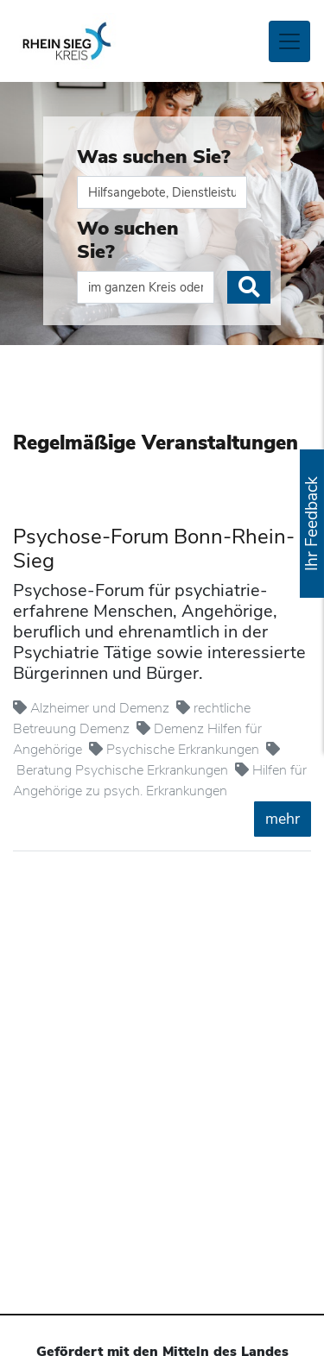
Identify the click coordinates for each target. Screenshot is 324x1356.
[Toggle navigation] (289, 41)
